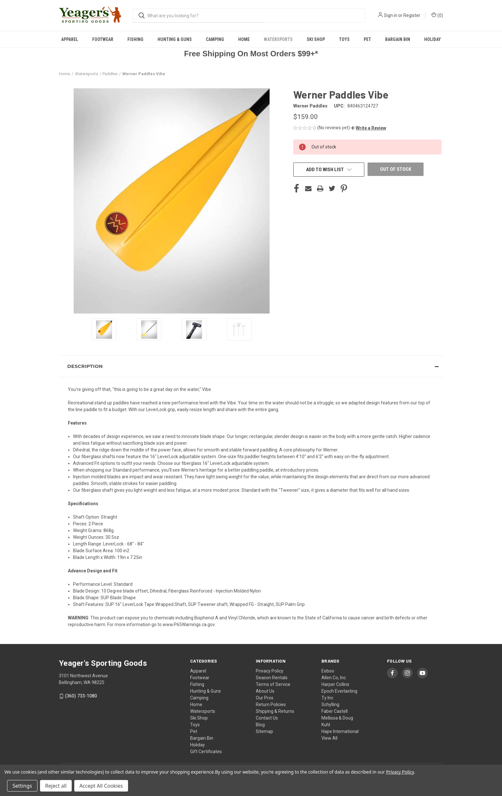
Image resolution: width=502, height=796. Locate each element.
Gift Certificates (206, 751)
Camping (215, 39)
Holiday (432, 39)
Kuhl (325, 724)
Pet (367, 39)
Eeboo (327, 670)
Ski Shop (316, 39)
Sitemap (264, 731)
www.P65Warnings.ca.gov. (189, 624)
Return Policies (271, 704)
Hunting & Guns (175, 39)
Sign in (390, 15)
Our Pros (264, 697)
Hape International (340, 731)
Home (244, 39)
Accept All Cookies (101, 785)
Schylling (330, 704)
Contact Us (267, 717)
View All (329, 738)
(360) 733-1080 (81, 696)
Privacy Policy (269, 670)
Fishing (135, 39)
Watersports (278, 39)
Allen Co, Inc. (334, 677)
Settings (22, 785)
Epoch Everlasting (339, 691)
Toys (344, 39)
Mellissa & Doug (337, 717)
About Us (265, 691)
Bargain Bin (397, 39)
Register (411, 15)
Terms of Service (273, 684)
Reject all (56, 785)
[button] (368, 128)
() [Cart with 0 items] (437, 15)
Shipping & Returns (275, 711)
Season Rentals (271, 677)
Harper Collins (335, 684)
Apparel (69, 39)
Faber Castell (334, 711)
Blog (260, 724)
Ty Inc (327, 697)
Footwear (102, 39)
